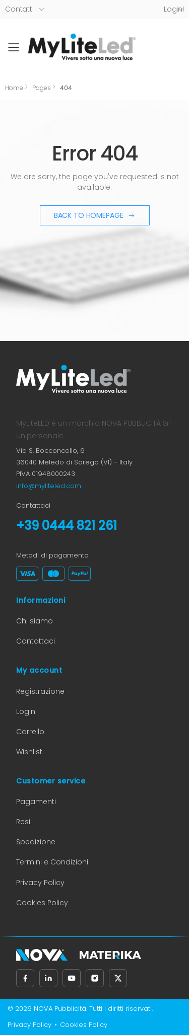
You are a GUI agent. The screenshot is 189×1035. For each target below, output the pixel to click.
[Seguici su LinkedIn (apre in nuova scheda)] (48, 978)
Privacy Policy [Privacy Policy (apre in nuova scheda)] (40, 883)
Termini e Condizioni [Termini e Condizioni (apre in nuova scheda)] (52, 862)
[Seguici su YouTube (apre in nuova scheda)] (71, 978)
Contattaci (35, 641)
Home (14, 88)
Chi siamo (34, 621)
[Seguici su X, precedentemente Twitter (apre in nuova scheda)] (118, 978)
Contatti (19, 9)
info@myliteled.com (48, 486)
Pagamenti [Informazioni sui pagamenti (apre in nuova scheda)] (36, 802)
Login (25, 711)
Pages (41, 88)
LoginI (174, 9)
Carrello (30, 732)
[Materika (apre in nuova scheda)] (110, 955)
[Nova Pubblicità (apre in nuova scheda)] (42, 955)
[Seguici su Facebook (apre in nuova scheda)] (25, 978)
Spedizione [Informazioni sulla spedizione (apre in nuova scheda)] (35, 842)
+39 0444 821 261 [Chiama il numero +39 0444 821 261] (66, 525)
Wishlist (29, 752)
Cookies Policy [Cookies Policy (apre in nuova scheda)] (42, 903)
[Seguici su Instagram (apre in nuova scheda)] (95, 978)
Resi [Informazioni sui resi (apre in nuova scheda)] (23, 822)
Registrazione (40, 691)
